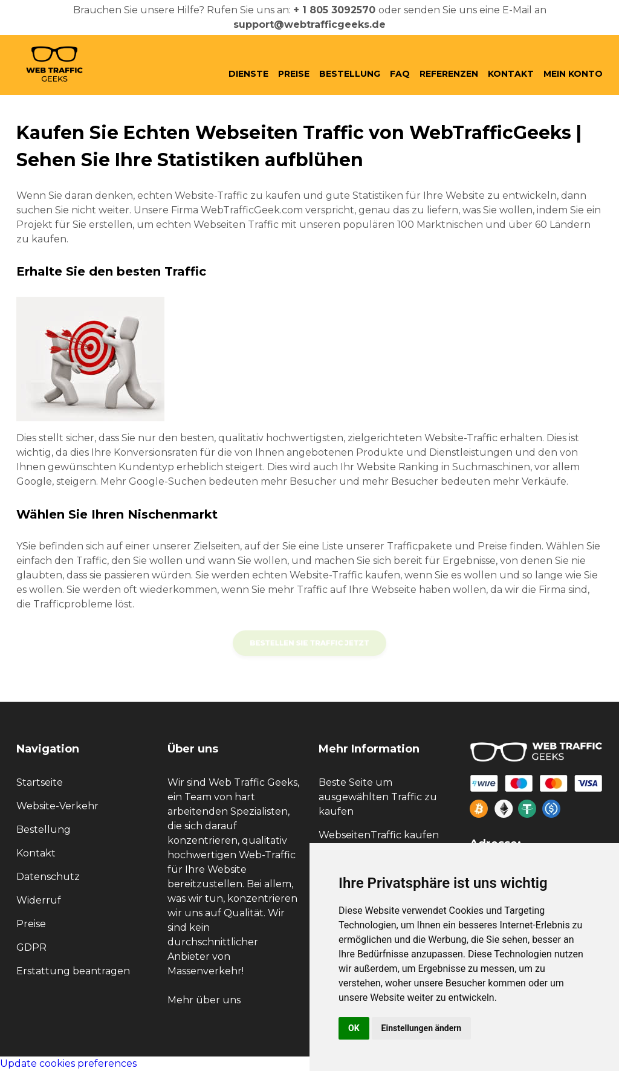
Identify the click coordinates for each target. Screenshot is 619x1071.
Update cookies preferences (68, 1063)
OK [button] (354, 1028)
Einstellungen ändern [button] (421, 1028)
